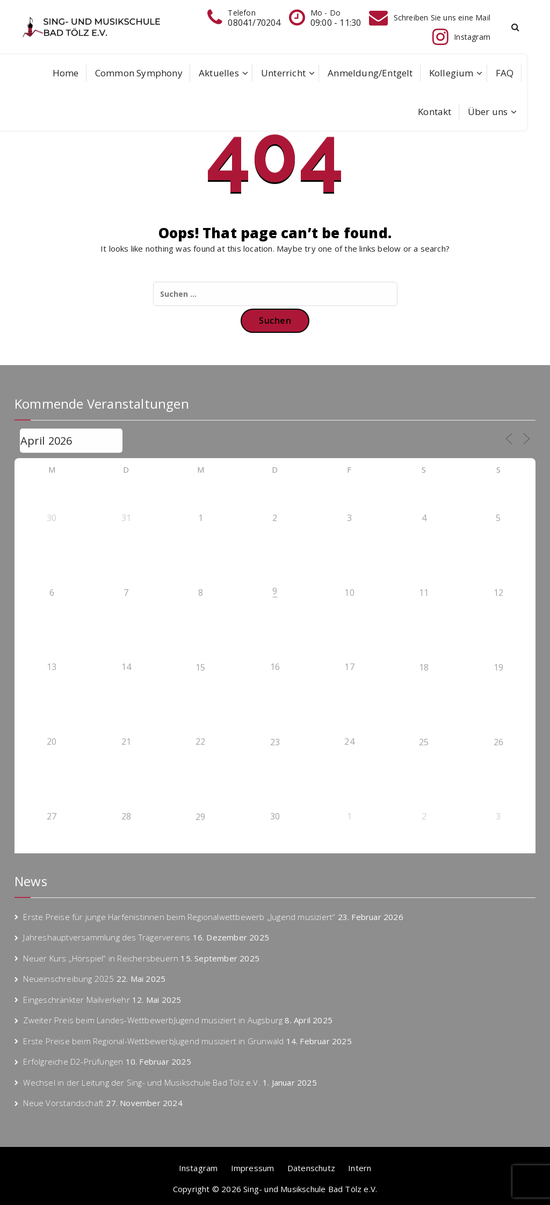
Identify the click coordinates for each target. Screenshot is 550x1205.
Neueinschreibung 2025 (68, 978)
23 (275, 742)
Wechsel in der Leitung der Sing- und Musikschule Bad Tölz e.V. (141, 1082)
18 (424, 667)
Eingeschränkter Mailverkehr (76, 999)
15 (200, 667)
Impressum (252, 1168)
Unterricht (283, 73)
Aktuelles (219, 73)
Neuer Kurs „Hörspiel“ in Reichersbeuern (100, 958)
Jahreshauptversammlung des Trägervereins (106, 937)
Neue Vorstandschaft (63, 1102)
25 (424, 742)
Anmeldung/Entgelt (370, 73)
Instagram (198, 1168)
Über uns (488, 111)
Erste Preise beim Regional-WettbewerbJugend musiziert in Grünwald (153, 1041)
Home (66, 73)
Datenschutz (311, 1168)
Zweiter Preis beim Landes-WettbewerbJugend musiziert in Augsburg (153, 1020)
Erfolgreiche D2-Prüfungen (73, 1061)
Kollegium (451, 73)
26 (498, 742)
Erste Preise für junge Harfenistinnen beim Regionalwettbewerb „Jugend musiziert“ (179, 916)
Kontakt (434, 111)
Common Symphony (139, 73)
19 (498, 667)
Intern (359, 1168)
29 (200, 817)
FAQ (505, 73)
